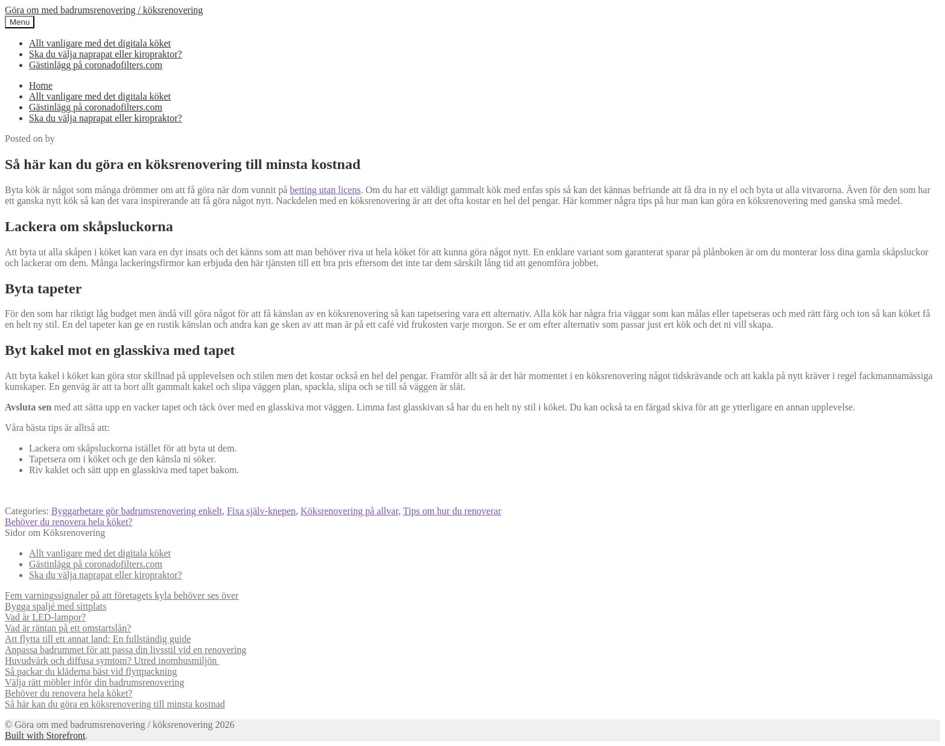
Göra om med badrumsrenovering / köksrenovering (104, 10)
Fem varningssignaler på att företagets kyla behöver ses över (121, 595)
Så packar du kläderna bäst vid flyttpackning (91, 671)
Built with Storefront (45, 735)
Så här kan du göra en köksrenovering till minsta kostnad (115, 704)
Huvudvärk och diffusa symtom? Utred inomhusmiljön (112, 660)
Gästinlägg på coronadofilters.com (95, 65)
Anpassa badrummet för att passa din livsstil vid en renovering (125, 650)
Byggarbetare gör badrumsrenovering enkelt (136, 511)
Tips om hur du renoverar (452, 511)
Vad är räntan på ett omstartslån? (68, 628)
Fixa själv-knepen (261, 511)
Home (40, 85)
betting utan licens (325, 190)
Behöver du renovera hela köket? (68, 522)
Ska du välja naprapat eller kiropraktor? (105, 54)
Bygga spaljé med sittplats (55, 606)
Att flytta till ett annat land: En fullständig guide (98, 639)
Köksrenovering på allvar (349, 511)
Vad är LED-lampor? (45, 617)
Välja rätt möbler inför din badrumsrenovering (94, 682)
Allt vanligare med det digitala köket (100, 43)
